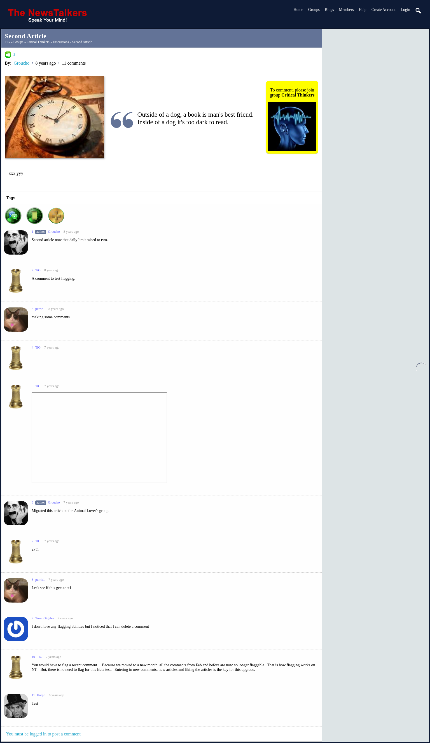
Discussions (61, 42)
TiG (7, 42)
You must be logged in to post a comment (43, 734)
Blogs (329, 10)
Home (298, 10)
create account (383, 10)
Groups (314, 10)
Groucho (21, 63)
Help (362, 10)
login (405, 10)
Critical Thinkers (38, 42)
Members (346, 10)
